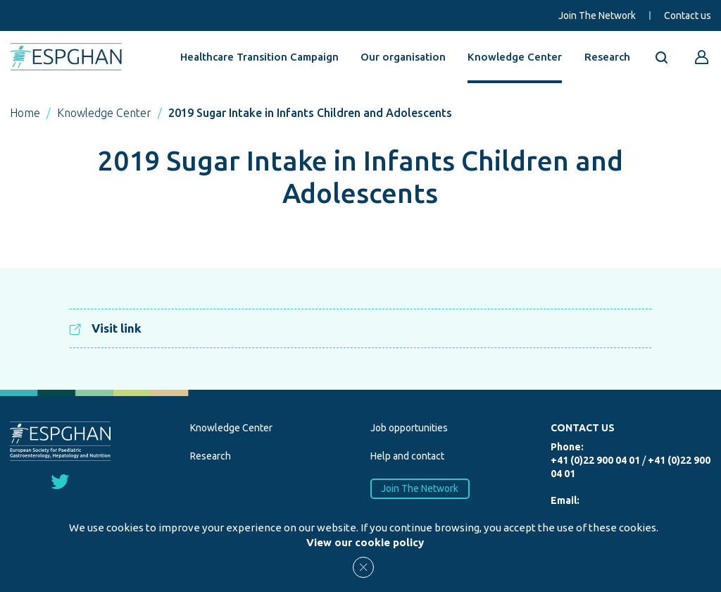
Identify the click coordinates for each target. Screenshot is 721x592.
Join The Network (597, 15)
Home (25, 112)
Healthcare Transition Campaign (259, 57)
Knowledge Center (515, 57)
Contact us (687, 15)
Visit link (106, 328)
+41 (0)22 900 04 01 (595, 460)
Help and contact (407, 456)
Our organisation (403, 57)
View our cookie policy (365, 542)
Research (607, 57)
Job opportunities (409, 427)
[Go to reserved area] (702, 57)
